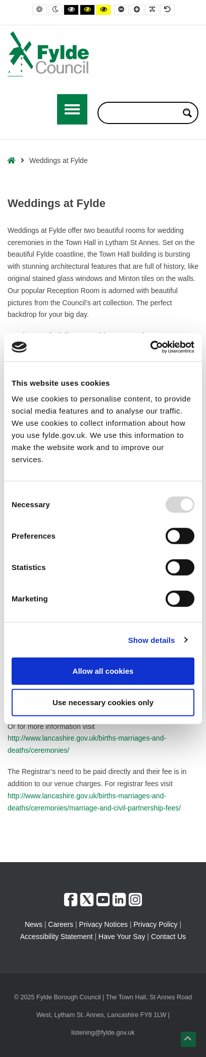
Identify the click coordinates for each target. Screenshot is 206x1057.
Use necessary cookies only (103, 702)
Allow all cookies (103, 671)
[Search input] (141, 112)
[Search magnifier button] (187, 113)
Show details (151, 639)
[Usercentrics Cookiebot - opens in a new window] (150, 347)
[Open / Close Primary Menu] (72, 109)
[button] (188, 1039)
